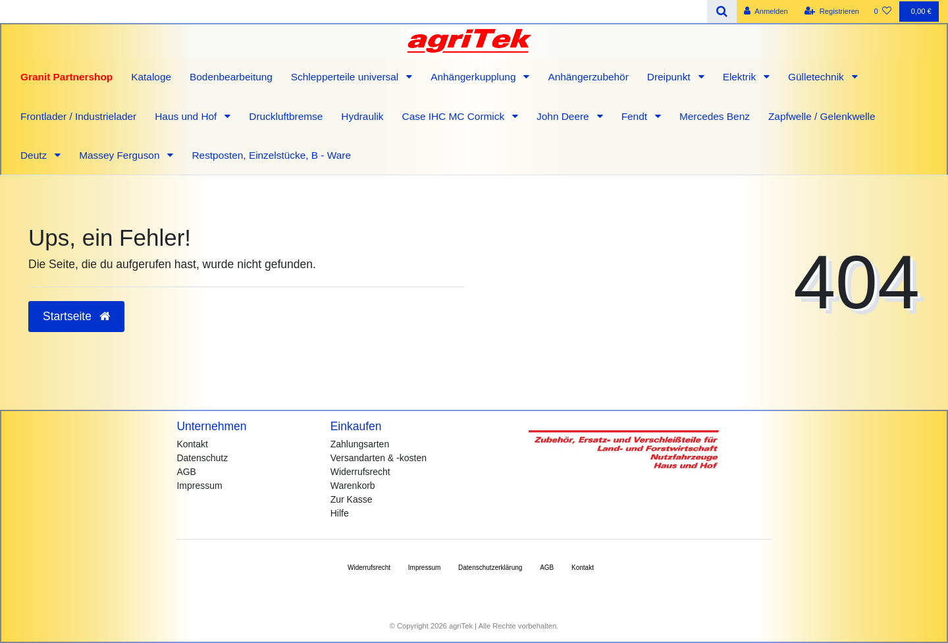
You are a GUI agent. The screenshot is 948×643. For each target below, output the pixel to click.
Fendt (635, 116)
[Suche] (722, 11)
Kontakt (191, 444)
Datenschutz (202, 458)
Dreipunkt (670, 76)
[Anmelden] (766, 11)
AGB (186, 471)
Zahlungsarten (360, 444)
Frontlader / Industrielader (78, 116)
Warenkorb (352, 485)
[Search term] (353, 11)
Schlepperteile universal (346, 76)
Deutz (34, 155)
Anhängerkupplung (475, 76)
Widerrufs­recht (369, 567)
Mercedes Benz (714, 116)
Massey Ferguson (121, 155)
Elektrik (741, 76)
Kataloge (151, 76)
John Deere (564, 116)
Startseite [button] (76, 316)
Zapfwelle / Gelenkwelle (822, 116)
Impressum (199, 485)
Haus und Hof (187, 116)
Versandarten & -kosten (378, 458)
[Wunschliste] (882, 11)
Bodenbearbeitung (231, 76)
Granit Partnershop (66, 76)
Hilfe (339, 513)
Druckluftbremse (286, 116)
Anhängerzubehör (588, 76)
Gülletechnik (817, 76)
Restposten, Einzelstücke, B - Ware (271, 155)
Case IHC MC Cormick (455, 116)
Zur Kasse (351, 499)
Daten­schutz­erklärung (490, 567)
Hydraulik (362, 116)
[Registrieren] (831, 11)
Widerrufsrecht (360, 471)
